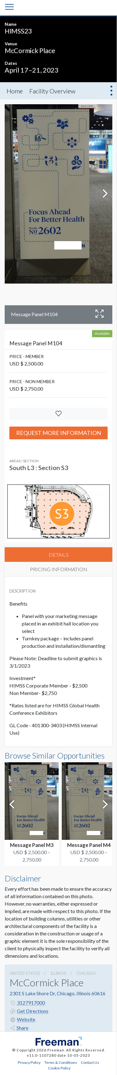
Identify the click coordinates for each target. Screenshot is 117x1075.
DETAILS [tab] (59, 555)
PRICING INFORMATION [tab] (58, 569)
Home (15, 91)
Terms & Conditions (60, 1062)
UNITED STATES (25, 973)
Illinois (58, 973)
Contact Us (90, 1062)
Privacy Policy (29, 1062)
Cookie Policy (59, 1068)
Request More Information (58, 432)
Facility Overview (52, 91)
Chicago (86, 973)
